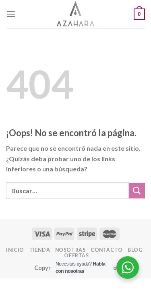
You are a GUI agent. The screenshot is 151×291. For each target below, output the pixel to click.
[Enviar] (137, 190)
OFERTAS (76, 256)
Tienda (39, 250)
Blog (135, 250)
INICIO (15, 250)
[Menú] (11, 14)
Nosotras (70, 250)
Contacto (107, 250)
